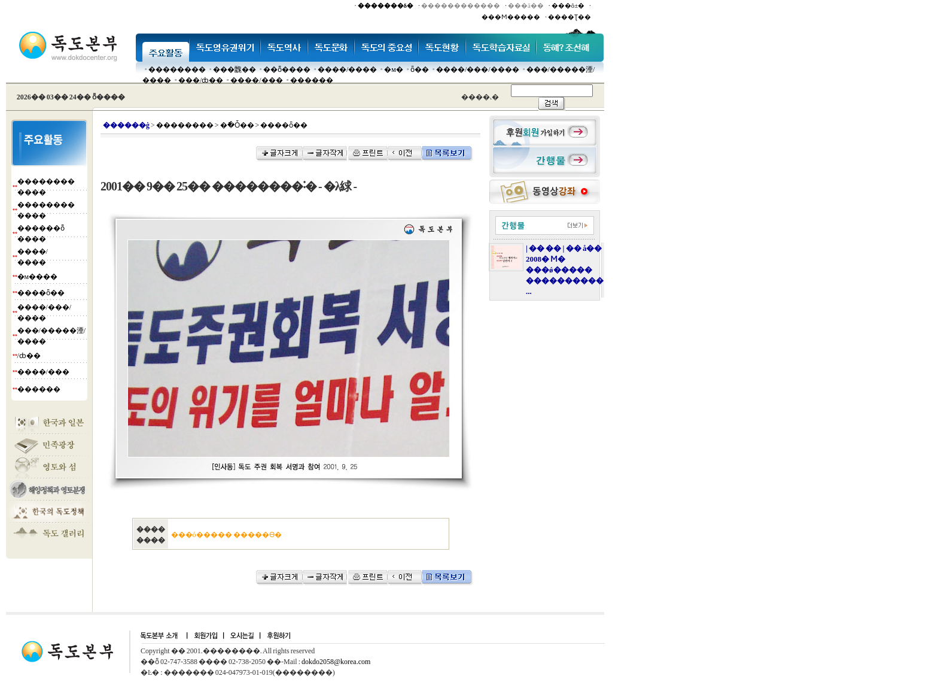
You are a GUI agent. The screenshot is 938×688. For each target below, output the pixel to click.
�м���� (37, 276)
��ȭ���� (286, 69)
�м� (393, 69)
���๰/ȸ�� (200, 80)
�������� (177, 69)
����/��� (256, 80)
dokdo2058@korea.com (336, 661)
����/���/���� (477, 69)
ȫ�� (419, 69)
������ (311, 80)
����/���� (347, 69)
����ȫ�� (41, 293)
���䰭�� (234, 69)
